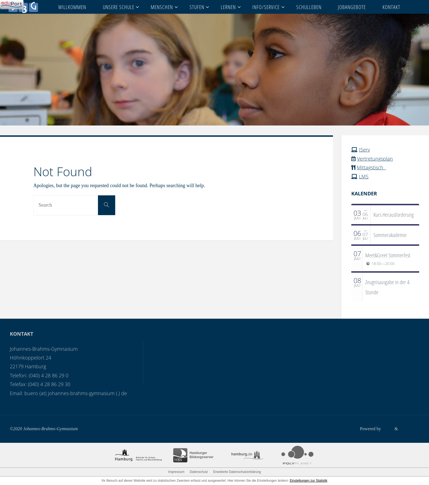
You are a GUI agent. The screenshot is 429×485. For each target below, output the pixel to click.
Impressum (176, 472)
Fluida (387, 428)
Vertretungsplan (375, 158)
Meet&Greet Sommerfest (387, 255)
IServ (364, 149)
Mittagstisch (371, 167)
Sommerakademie (390, 235)
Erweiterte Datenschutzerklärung (237, 472)
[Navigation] (11, 4)
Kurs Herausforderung (393, 214)
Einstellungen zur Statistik (308, 481)
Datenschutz (199, 472)
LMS (364, 176)
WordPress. (409, 428)
